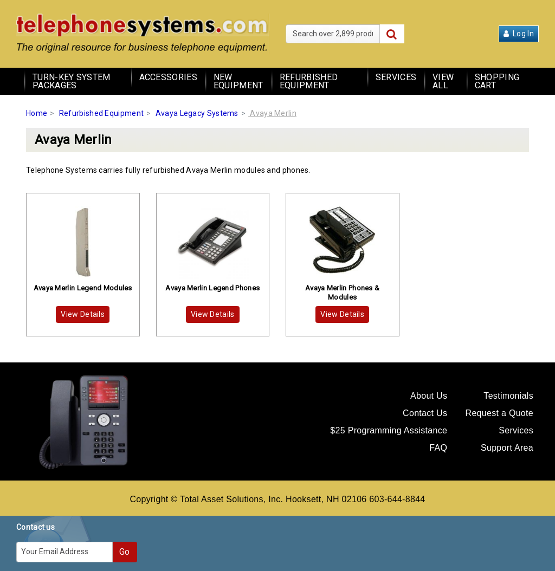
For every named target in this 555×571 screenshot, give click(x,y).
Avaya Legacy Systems (197, 113)
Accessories (168, 77)
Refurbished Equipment (309, 81)
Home (36, 113)
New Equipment (238, 81)
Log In (519, 33)
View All (443, 81)
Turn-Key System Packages (72, 81)
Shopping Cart (497, 81)
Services (396, 77)
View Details (83, 314)
